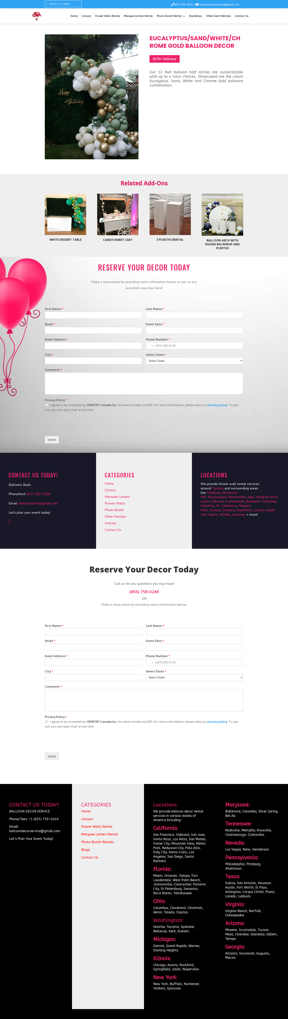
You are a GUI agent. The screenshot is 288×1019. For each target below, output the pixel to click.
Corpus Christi (253, 892)
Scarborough (234, 501)
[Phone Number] (194, 345)
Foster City (161, 843)
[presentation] (73, 430)
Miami (157, 876)
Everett (183, 931)
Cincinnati (194, 908)
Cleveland (178, 908)
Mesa (229, 934)
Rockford (186, 965)
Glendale (257, 934)
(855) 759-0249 (183, 4)
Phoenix (231, 930)
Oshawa (228, 510)
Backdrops (195, 16)
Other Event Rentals (218, 16)
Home (74, 16)
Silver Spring (268, 811)
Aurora (172, 965)
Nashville (232, 830)
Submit (52, 439)
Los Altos (180, 839)
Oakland (182, 835)
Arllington (233, 892)
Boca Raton (162, 893)
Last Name (155, 309)
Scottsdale (247, 930)
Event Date (155, 324)
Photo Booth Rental (169, 16)
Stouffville (244, 510)
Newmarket (237, 497)
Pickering (269, 501)
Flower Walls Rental (107, 16)
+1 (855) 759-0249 (44, 819)
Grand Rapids (176, 946)
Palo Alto (192, 848)
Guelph (215, 510)
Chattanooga (235, 835)
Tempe (230, 939)
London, (260, 510)
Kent (172, 931)
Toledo (169, 912)
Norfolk (255, 911)
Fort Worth (245, 887)
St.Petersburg (171, 889)
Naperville (190, 969)
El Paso (261, 887)
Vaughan (262, 497)
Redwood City (172, 848)
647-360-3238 (38, 494)
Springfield (161, 969)
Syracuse (173, 988)
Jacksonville (162, 884)
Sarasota (190, 889)
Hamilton (208, 506)
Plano (269, 892)
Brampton (253, 501)
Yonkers (159, 988)
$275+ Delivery (164, 59)
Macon (230, 958)
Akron (157, 912)
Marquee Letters (117, 497)
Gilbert (271, 934)
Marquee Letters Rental (138, 16)
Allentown (233, 868)
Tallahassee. (182, 893)
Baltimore (232, 811)
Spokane (187, 927)
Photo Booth (114, 510)
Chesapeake (234, 915)
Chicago (159, 965)
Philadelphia (234, 864)
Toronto (218, 488)
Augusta (262, 953)
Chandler (242, 934)
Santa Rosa (162, 839)
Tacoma (173, 927)
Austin (230, 887)
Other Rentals (115, 516)
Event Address (56, 339)
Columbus (160, 908)
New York (160, 984)
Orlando (170, 876)
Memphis (248, 830)
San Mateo (197, 839)
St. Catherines (226, 506)
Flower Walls (115, 503)
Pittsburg (253, 864)
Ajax (250, 497)
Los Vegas (233, 849)
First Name (54, 309)
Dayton (182, 912)
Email (50, 324)
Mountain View (182, 843)
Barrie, (214, 514)
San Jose (197, 835)
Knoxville (264, 830)
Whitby (224, 514)
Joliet (176, 969)
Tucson (263, 930)
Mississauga (217, 497)
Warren (193, 946)
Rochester (191, 984)
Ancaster (239, 514)
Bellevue (160, 931)
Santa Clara (178, 852)
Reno (246, 849)
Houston (264, 883)
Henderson (260, 849)
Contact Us (242, 16)
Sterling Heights (165, 950)
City (49, 355)
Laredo (230, 896)
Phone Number (158, 339)
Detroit (158, 946)
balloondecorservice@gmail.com (219, 4)
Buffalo (176, 984)
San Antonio (246, 883)
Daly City (160, 852)
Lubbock (244, 896)
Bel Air (230, 816)
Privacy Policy (56, 400)
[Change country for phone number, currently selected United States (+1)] (150, 345)
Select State (156, 355)
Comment (53, 370)
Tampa (184, 876)
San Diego (175, 857)
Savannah (246, 953)
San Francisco (163, 835)
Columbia (249, 811)
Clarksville (256, 835)
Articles (110, 523)
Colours (86, 16)
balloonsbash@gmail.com (38, 503)
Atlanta (231, 953)
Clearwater (182, 884)
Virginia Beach (236, 911)
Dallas (230, 883)
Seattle (159, 927)
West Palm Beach (186, 880)
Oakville (217, 501)
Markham (214, 492)
